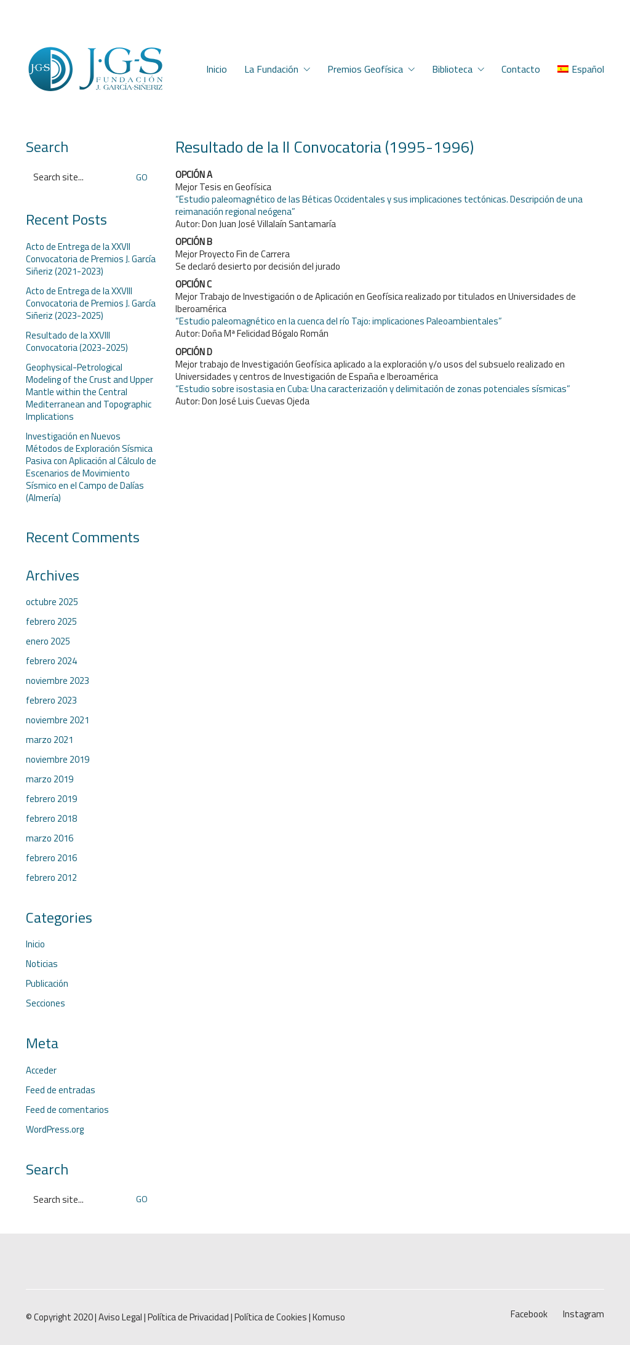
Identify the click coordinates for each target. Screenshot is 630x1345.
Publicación (47, 984)
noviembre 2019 (57, 759)
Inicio (35, 944)
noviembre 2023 (57, 681)
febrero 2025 (51, 622)
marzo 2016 (49, 838)
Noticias (42, 964)
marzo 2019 (49, 779)
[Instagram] (583, 1314)
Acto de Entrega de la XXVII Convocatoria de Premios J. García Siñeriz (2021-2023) (91, 259)
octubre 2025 (52, 602)
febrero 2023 (51, 700)
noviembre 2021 (57, 720)
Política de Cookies (270, 1317)
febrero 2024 (51, 661)
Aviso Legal (120, 1317)
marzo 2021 (49, 740)
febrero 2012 (51, 878)
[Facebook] (529, 1314)
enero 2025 (48, 641)
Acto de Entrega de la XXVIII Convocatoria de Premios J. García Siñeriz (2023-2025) (91, 303)
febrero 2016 (51, 858)
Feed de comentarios (67, 1110)
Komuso (329, 1317)
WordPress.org (55, 1129)
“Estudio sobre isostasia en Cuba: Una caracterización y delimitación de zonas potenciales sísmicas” (372, 389)
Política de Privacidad (188, 1317)
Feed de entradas (60, 1090)
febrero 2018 (51, 819)
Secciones (45, 1003)
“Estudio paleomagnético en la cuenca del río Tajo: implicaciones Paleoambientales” (338, 321)
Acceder (41, 1070)
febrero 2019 (51, 799)
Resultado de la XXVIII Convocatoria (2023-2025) (77, 341)
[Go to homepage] (95, 69)
